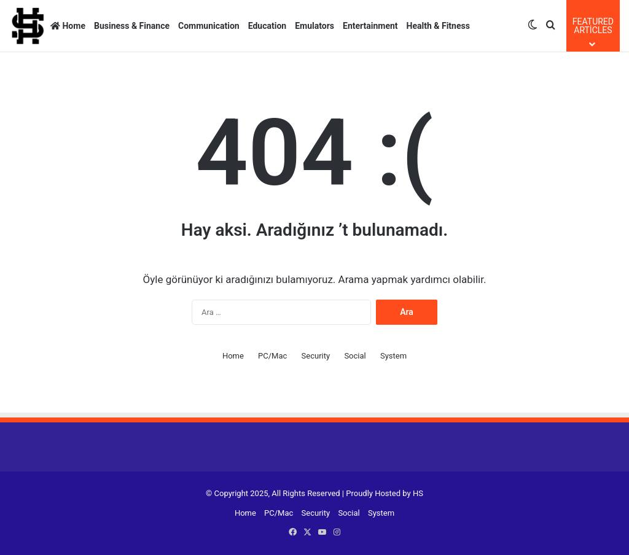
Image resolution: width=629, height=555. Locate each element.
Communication (209, 26)
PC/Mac (272, 355)
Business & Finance (132, 26)
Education (267, 26)
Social (354, 355)
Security (316, 355)
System (393, 355)
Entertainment (370, 26)
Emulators (314, 26)
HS (418, 493)
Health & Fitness (438, 26)
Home (67, 26)
